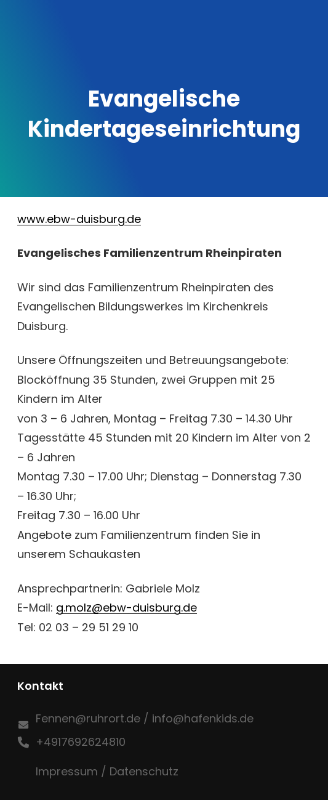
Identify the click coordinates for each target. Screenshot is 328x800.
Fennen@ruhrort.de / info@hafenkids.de (145, 718)
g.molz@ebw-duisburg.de (126, 607)
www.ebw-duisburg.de (79, 219)
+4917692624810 (81, 741)
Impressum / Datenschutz (107, 771)
